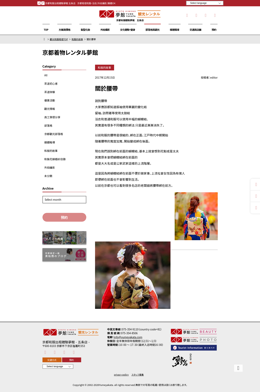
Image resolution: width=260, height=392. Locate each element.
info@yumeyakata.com (128, 337)
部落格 (48, 125)
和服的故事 (77, 39)
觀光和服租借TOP (59, 39)
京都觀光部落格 (53, 134)
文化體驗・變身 (127, 29)
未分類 (48, 176)
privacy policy (121, 374)
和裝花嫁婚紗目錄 (55, 159)
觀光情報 (49, 108)
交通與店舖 (195, 29)
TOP (46, 29)
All (45, 75)
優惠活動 (49, 100)
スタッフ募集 (137, 374)
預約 (214, 29)
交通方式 (51, 359)
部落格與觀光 (152, 29)
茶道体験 (49, 92)
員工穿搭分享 (52, 117)
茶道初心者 (51, 83)
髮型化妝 (85, 29)
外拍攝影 (105, 29)
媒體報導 (174, 29)
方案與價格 (64, 29)
